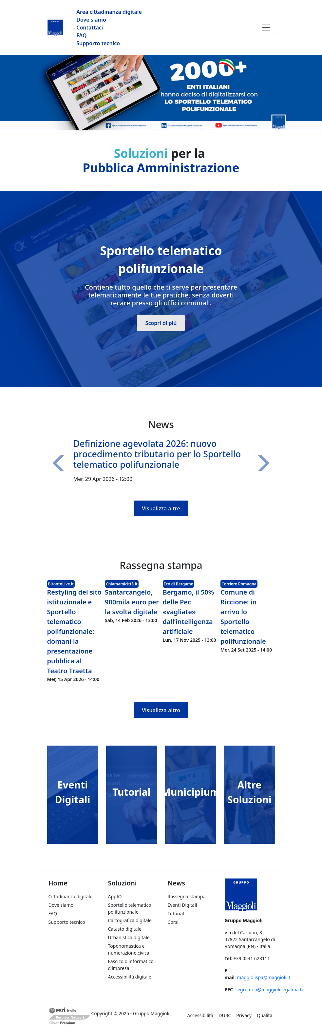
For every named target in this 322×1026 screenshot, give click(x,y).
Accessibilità (200, 1015)
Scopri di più (161, 322)
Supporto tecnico (98, 43)
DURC (224, 1015)
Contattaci (89, 27)
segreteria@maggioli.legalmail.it (270, 989)
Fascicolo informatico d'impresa (131, 964)
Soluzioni (122, 883)
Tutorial (131, 792)
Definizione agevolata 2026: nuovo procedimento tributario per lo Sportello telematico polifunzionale (157, 453)
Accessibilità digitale (129, 977)
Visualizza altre (161, 508)
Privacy (244, 1015)
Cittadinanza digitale (70, 896)
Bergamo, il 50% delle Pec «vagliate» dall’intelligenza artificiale (188, 612)
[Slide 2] (167, 121)
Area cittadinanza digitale (109, 11)
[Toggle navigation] (266, 27)
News (176, 883)
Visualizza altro (161, 710)
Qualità (265, 1015)
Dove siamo (91, 19)
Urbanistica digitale (129, 937)
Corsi (173, 922)
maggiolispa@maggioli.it (263, 977)
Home (57, 883)
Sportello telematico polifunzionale (129, 908)
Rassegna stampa (187, 896)
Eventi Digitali (182, 905)
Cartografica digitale (130, 920)
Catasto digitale (125, 929)
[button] (60, 463)
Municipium (190, 792)
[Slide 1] (155, 121)
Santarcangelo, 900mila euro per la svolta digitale (132, 602)
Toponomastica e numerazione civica (128, 949)
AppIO (115, 896)
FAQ (81, 35)
